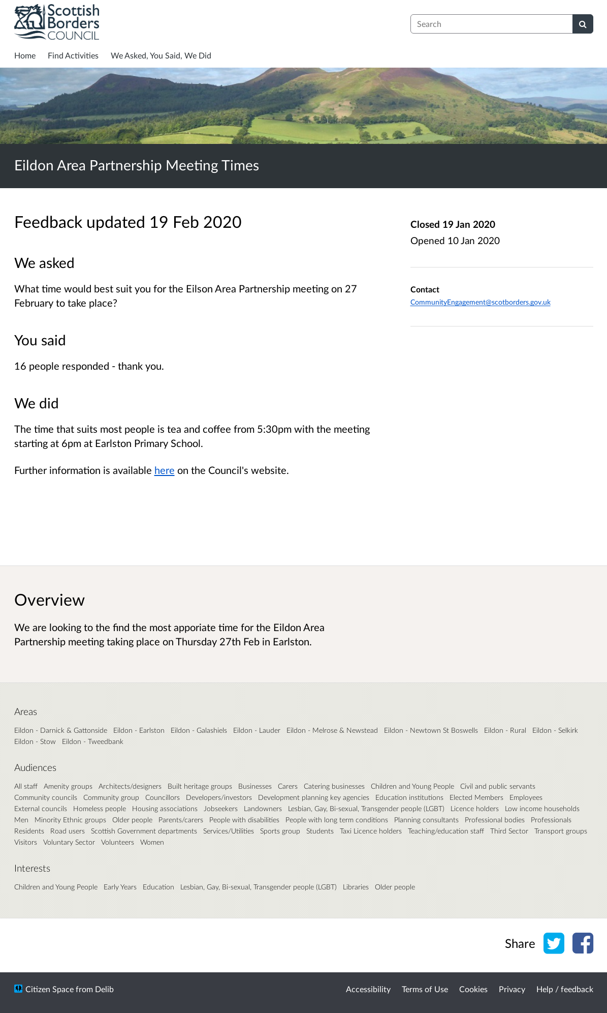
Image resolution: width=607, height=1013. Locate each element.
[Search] (582, 24)
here (164, 470)
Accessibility (368, 989)
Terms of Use (425, 989)
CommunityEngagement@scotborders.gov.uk (480, 301)
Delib (104, 989)
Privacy (512, 989)
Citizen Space (49, 989)
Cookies (473, 989)
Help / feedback (564, 989)
